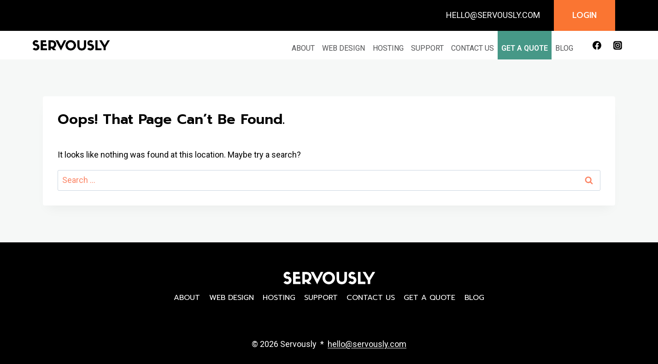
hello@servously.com (367, 344)
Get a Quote (524, 48)
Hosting (388, 48)
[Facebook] (596, 45)
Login (584, 15)
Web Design (343, 48)
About (303, 48)
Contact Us (472, 48)
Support (427, 48)
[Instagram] (617, 45)
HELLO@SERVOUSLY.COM (493, 15)
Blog (564, 48)
